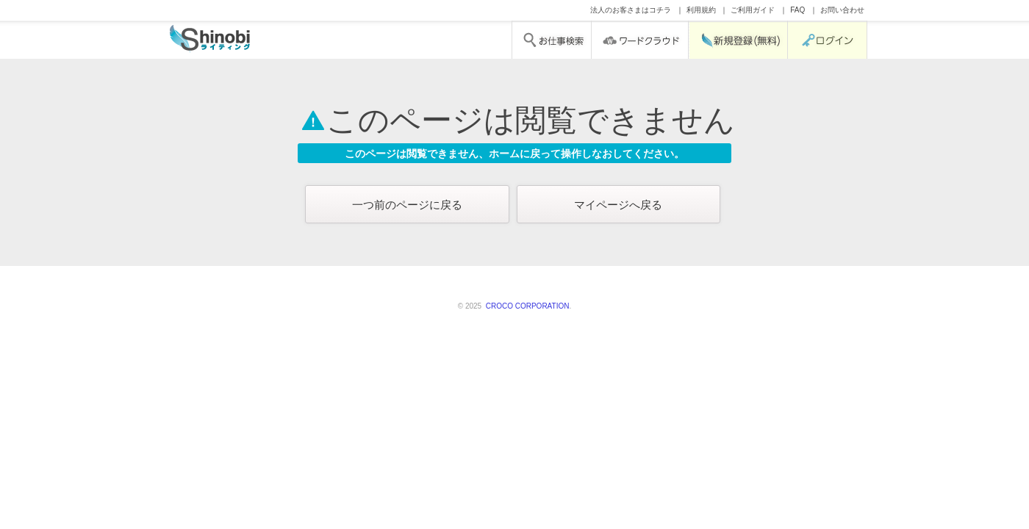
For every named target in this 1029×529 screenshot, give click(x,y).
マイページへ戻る (618, 204)
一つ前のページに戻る (407, 204)
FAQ (797, 10)
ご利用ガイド (753, 10)
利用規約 (701, 10)
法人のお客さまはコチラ (630, 10)
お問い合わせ (842, 10)
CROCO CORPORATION (526, 306)
